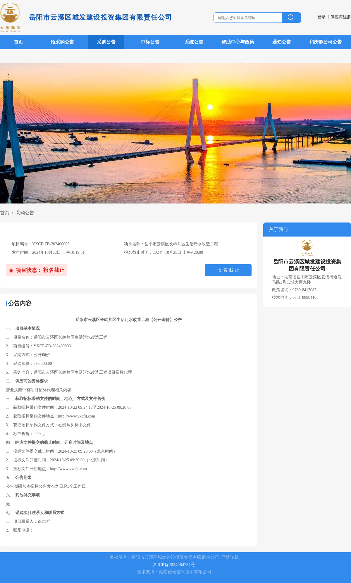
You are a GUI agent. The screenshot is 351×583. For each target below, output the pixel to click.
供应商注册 (341, 17)
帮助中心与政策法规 (237, 48)
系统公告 (194, 41)
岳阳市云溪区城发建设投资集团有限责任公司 (100, 17)
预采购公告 (62, 41)
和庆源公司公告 (325, 41)
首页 (18, 41)
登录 (321, 17)
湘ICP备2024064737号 (174, 564)
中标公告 (150, 41)
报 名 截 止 (228, 270)
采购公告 (106, 41)
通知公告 (281, 41)
